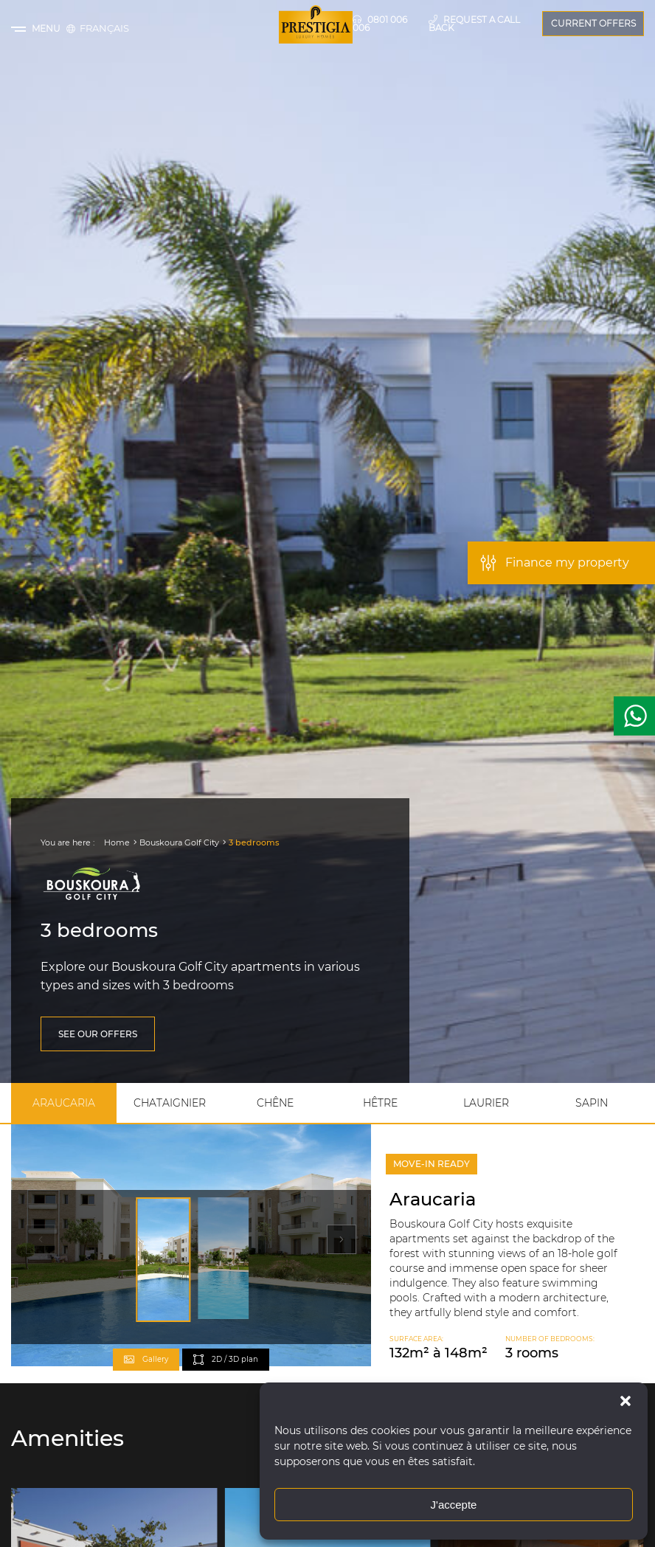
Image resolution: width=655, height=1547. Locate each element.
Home (117, 842)
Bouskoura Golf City (179, 842)
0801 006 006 (380, 23)
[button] (625, 1401)
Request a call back (474, 23)
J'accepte (454, 1504)
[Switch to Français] (104, 28)
